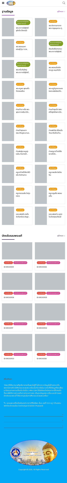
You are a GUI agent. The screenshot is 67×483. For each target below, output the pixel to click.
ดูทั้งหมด (60, 11)
